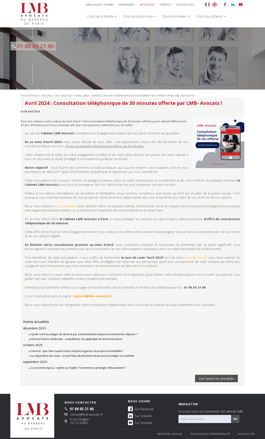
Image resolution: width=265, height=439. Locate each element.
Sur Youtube (140, 422)
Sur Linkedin (140, 415)
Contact (165, 4)
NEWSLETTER (211, 407)
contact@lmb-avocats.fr (86, 414)
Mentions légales (169, 434)
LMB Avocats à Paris (99, 4)
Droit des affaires (209, 16)
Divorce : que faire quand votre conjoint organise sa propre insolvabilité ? (77, 351)
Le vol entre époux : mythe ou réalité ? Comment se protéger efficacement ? (78, 368)
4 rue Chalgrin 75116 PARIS (79, 421)
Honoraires (126, 4)
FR (207, 4)
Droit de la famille (100, 16)
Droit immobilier (174, 16)
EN (214, 4)
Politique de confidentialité (210, 434)
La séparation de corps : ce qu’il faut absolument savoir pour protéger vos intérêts (82, 356)
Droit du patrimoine (138, 16)
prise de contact (195, 257)
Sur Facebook (141, 408)
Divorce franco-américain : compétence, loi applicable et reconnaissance (76, 339)
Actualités (147, 4)
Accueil (46, 95)
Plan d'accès (185, 4)
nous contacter (66, 206)
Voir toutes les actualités (216, 378)
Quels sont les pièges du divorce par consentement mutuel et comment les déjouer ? (84, 334)
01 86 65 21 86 (35, 46)
